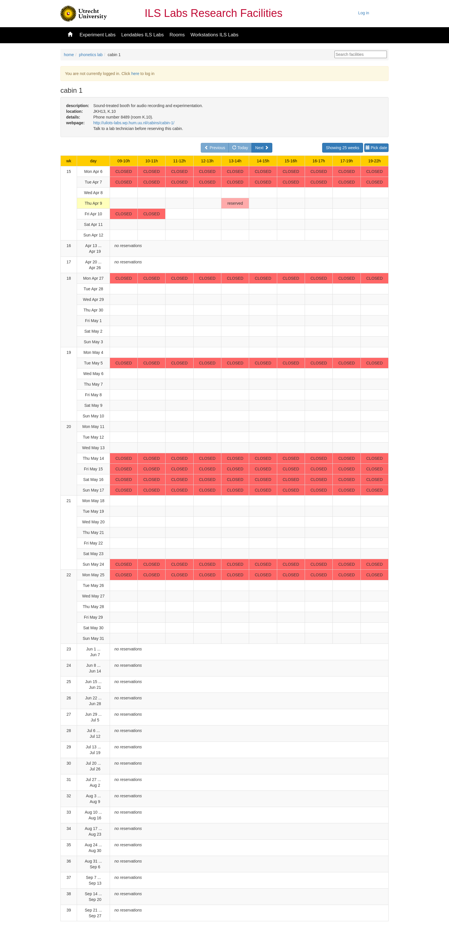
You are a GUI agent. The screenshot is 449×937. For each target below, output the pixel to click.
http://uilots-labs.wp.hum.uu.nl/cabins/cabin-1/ (133, 123)
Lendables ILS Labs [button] (142, 35)
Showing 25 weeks (342, 147)
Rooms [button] (177, 35)
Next (262, 147)
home (69, 54)
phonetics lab (91, 54)
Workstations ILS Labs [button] (214, 35)
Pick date (376, 147)
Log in (363, 13)
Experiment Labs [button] (98, 35)
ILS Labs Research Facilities (214, 13)
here (135, 73)
